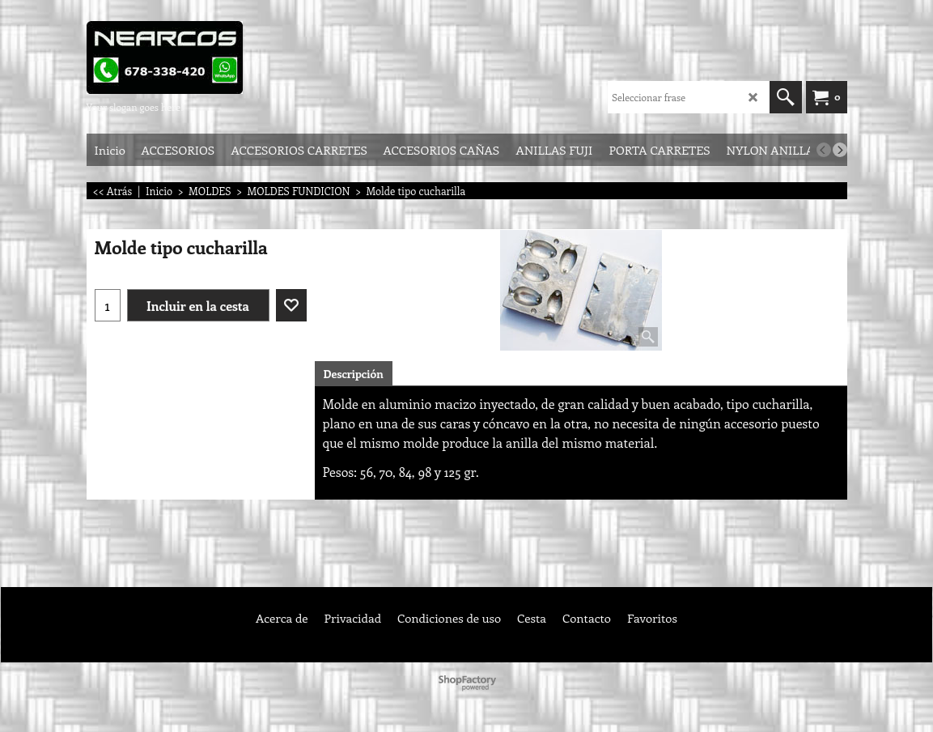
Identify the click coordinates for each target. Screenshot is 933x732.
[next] (840, 150)
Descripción (354, 373)
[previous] (823, 150)
